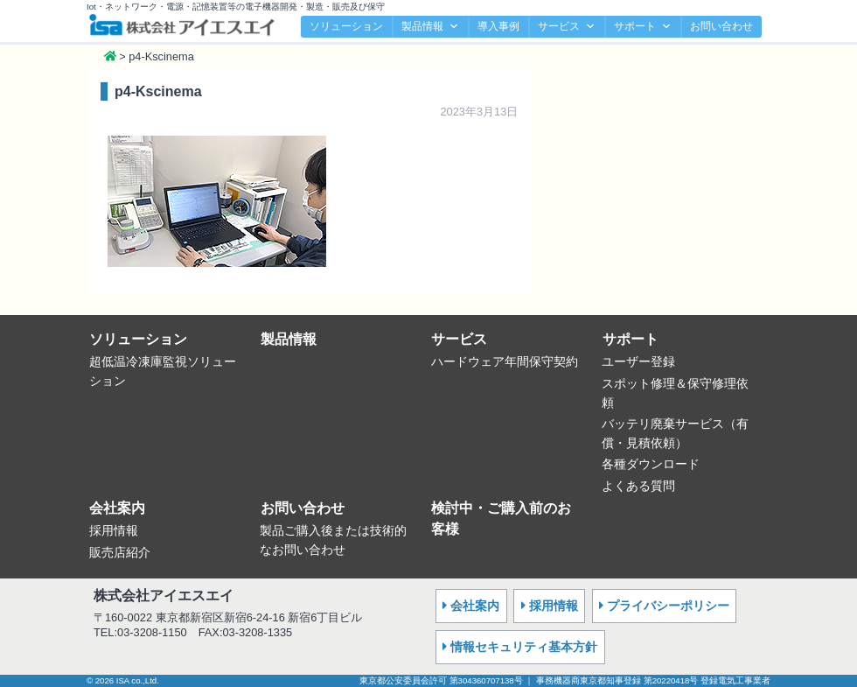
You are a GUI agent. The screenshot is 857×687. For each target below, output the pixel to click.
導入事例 (498, 26)
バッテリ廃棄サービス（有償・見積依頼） (675, 433)
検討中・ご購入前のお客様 (501, 518)
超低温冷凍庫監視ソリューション (162, 371)
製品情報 (430, 27)
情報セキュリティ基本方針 (523, 647)
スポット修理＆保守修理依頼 (675, 393)
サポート (643, 27)
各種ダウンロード (651, 464)
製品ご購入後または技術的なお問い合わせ (333, 540)
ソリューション (346, 26)
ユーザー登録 (638, 361)
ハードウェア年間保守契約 (504, 361)
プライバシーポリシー (668, 606)
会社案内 (117, 508)
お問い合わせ (721, 26)
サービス (567, 27)
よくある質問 (638, 486)
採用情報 (113, 530)
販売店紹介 (119, 552)
